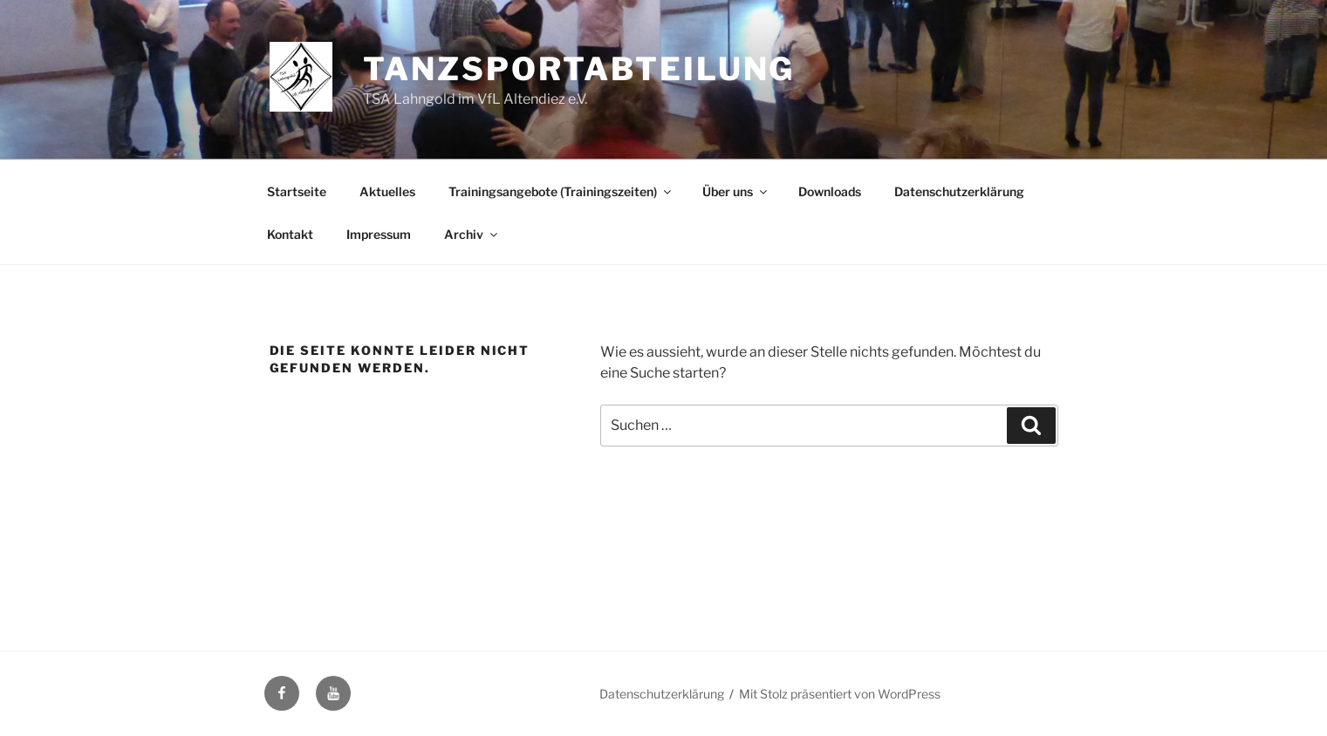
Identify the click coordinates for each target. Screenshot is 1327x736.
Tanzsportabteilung (579, 69)
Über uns (736, 191)
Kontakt (290, 234)
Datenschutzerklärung (959, 191)
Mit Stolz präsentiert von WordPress (840, 693)
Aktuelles (387, 191)
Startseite (296, 191)
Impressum (378, 234)
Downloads (829, 191)
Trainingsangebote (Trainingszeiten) (561, 191)
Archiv (472, 234)
